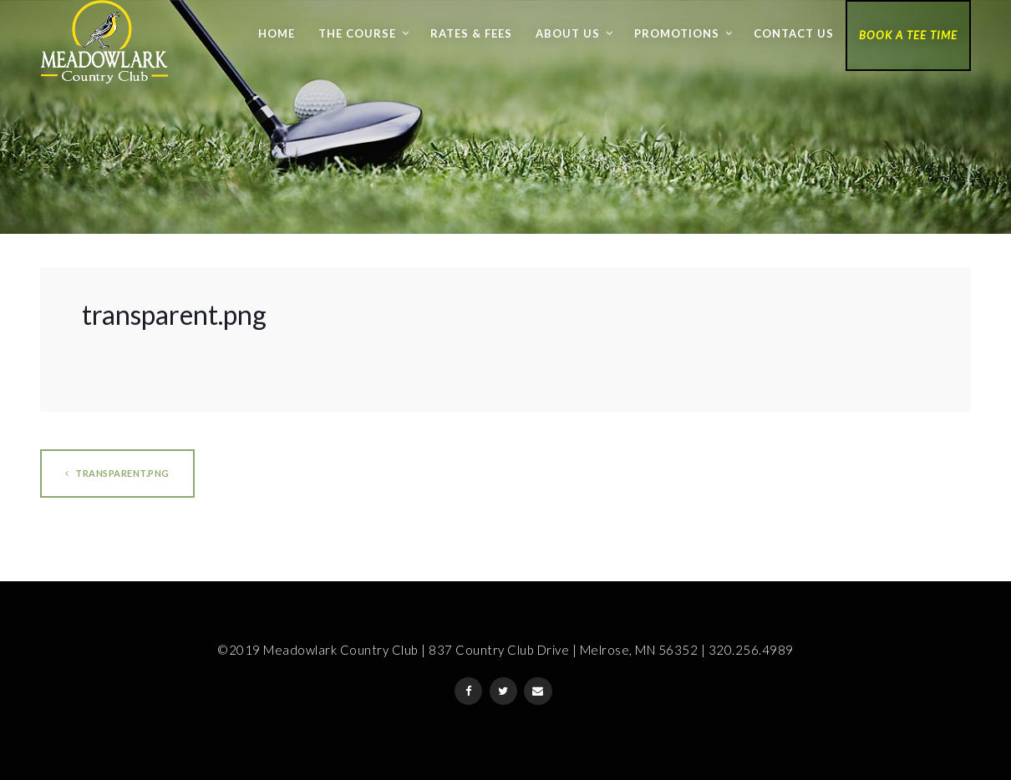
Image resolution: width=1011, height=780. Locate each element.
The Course (357, 33)
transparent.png (117, 473)
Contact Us (794, 33)
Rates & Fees (471, 33)
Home (276, 33)
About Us (568, 33)
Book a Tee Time (908, 35)
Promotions (676, 33)
